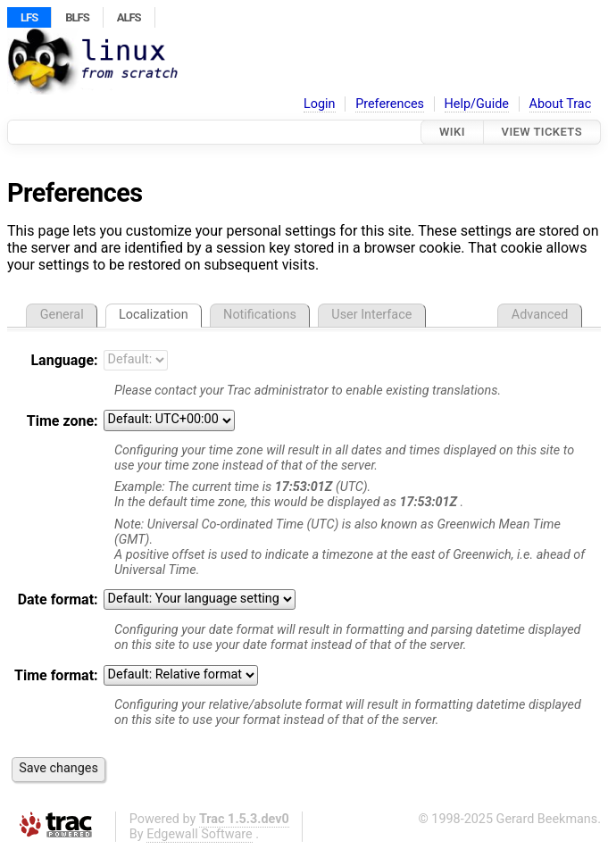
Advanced (540, 314)
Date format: (58, 599)
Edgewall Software (199, 834)
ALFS (129, 17)
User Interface (371, 314)
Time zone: (62, 420)
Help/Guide (477, 104)
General (62, 314)
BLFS (76, 17)
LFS (29, 17)
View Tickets (542, 131)
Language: (63, 360)
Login (320, 104)
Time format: (56, 675)
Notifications (259, 314)
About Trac (560, 104)
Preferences (389, 104)
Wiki (452, 131)
